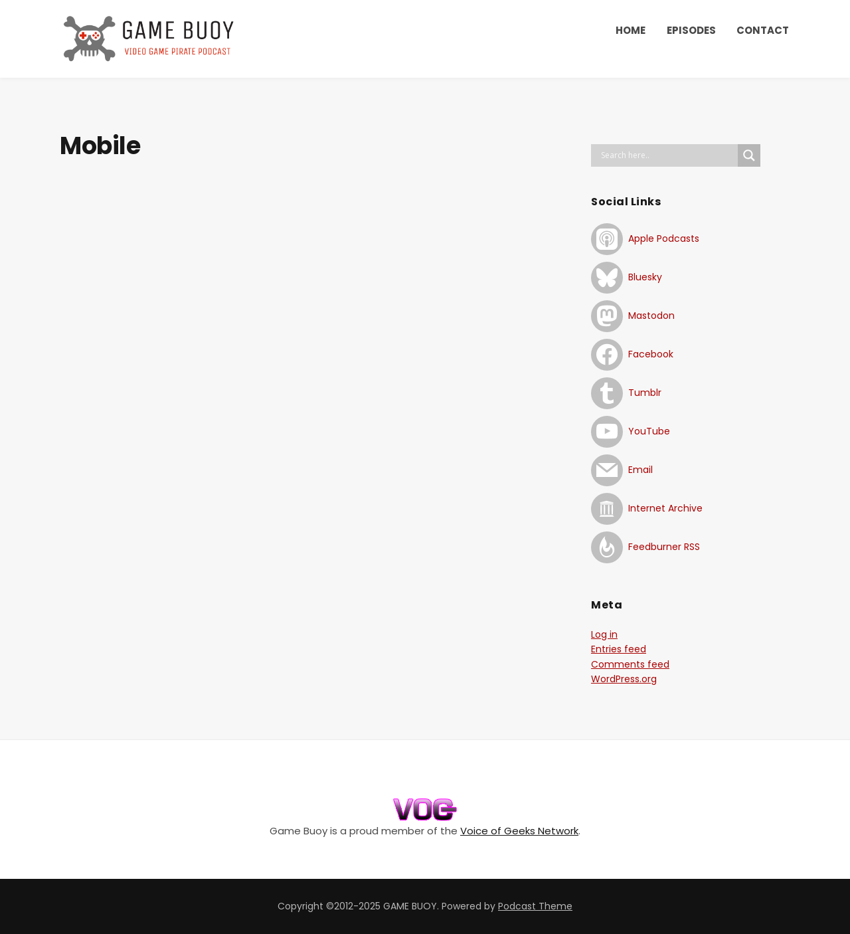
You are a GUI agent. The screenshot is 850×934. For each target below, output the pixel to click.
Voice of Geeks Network (519, 831)
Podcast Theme (535, 906)
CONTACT (762, 30)
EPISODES (691, 30)
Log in (604, 634)
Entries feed (618, 649)
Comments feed (630, 664)
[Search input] (667, 155)
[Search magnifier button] (749, 155)
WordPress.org (624, 679)
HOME (630, 30)
